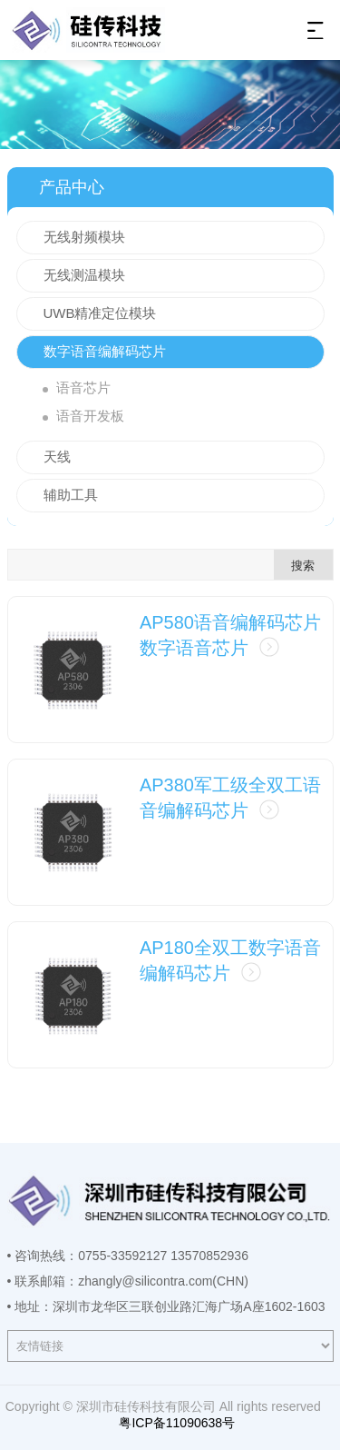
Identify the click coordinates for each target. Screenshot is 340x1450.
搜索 (303, 565)
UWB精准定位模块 (100, 313)
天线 (57, 456)
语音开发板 (90, 415)
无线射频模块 (84, 236)
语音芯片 (83, 387)
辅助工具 (71, 494)
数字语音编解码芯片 (105, 351)
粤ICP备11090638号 (176, 1422)
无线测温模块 (84, 275)
